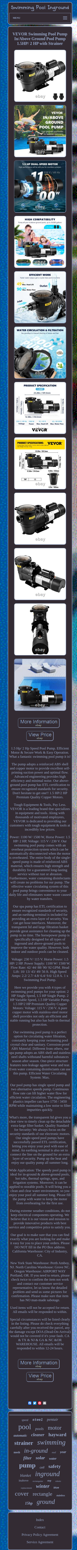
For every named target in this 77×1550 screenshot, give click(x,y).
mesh (17, 1452)
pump (27, 1465)
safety (54, 1466)
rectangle (42, 1494)
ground (46, 1501)
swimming (51, 1442)
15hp (29, 1503)
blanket (25, 1475)
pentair (52, 1419)
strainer (23, 1443)
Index (40, 1520)
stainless (60, 1495)
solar (40, 1457)
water (52, 1458)
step (49, 1480)
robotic (58, 1481)
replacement (26, 1488)
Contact (39, 1527)
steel (37, 1420)
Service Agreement (40, 1542)
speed (25, 1420)
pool (24, 1427)
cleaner (37, 1434)
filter (27, 1458)
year (63, 1452)
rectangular (38, 1481)
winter (42, 1486)
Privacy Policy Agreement (40, 1535)
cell (42, 1467)
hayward (57, 1434)
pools (39, 1429)
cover (22, 1493)
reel (54, 1452)
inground (47, 1474)
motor (55, 1427)
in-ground (36, 1450)
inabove (23, 1480)
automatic (20, 1435)
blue (56, 1487)
